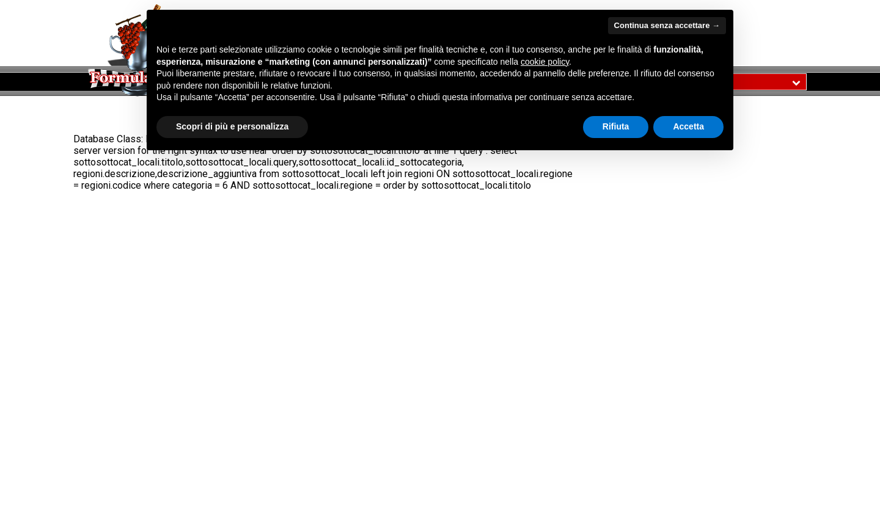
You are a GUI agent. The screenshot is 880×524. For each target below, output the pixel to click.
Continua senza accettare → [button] (667, 25)
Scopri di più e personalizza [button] (232, 126)
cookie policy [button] (545, 62)
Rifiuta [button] (616, 126)
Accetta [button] (688, 126)
